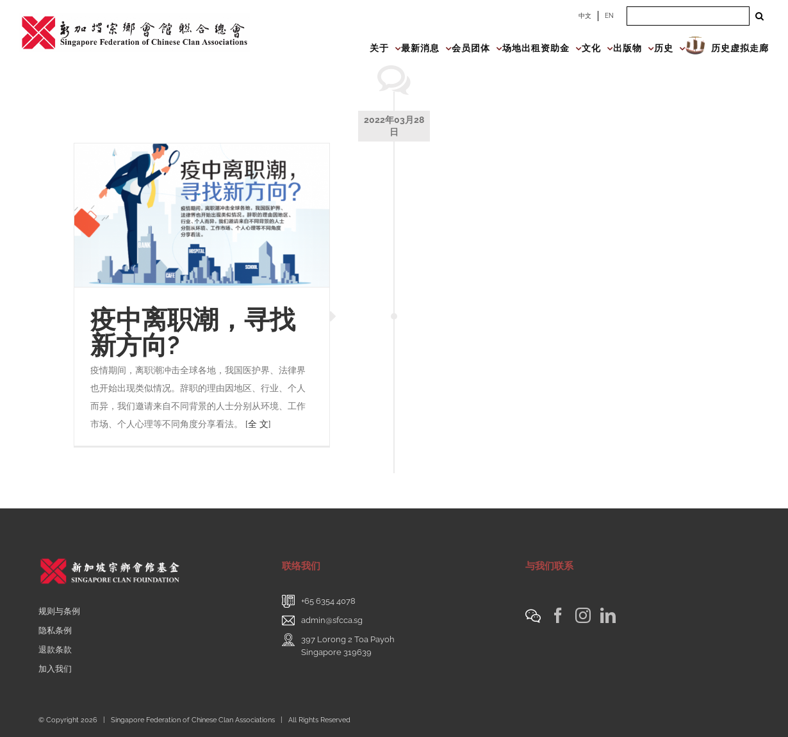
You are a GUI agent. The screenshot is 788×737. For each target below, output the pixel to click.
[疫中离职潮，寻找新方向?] (201, 215)
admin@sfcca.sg (332, 620)
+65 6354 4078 (328, 601)
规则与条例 (59, 611)
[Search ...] (688, 16)
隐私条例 (55, 630)
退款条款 (55, 649)
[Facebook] (558, 615)
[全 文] (258, 424)
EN (609, 15)
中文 (585, 15)
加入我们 (55, 669)
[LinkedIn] (608, 615)
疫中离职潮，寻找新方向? (192, 332)
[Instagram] (583, 615)
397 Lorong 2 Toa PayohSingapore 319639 (348, 646)
